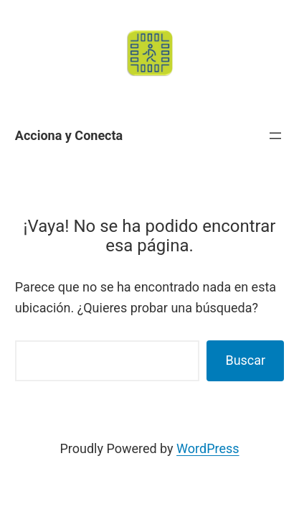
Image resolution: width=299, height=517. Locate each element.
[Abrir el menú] (275, 135)
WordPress (207, 448)
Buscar (245, 360)
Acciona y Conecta (69, 135)
